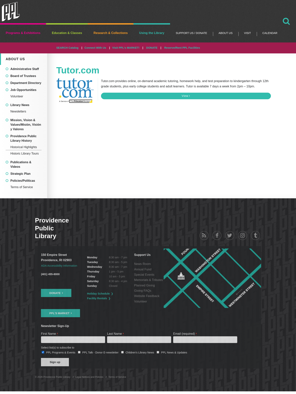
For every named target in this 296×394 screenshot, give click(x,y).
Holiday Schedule (109, 293)
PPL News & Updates (174, 353)
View (186, 95)
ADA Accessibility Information (61, 265)
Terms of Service (21, 187)
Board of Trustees (23, 76)
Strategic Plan (20, 173)
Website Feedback (169, 296)
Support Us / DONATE (191, 33)
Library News (19, 105)
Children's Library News (140, 353)
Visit (247, 33)
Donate (55, 292)
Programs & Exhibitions (23, 33)
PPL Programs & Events (60, 353)
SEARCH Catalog (67, 47)
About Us (226, 33)
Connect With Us (95, 47)
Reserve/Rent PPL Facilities (182, 47)
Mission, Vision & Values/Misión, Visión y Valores (25, 125)
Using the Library (151, 33)
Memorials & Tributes (170, 280)
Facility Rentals (108, 298)
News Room (164, 263)
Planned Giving (166, 285)
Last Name (115, 333)
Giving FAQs (164, 290)
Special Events (166, 274)
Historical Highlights (23, 147)
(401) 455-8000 (50, 274)
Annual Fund (165, 269)
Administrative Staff (24, 69)
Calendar (269, 33)
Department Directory (25, 83)
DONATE (151, 47)
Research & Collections (111, 33)
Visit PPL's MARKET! (126, 47)
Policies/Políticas (22, 180)
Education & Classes (67, 33)
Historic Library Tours (24, 153)
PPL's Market (59, 313)
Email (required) (185, 333)
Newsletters (18, 111)
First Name (49, 333)
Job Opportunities (23, 90)
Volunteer (16, 96)
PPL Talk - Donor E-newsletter (100, 353)
